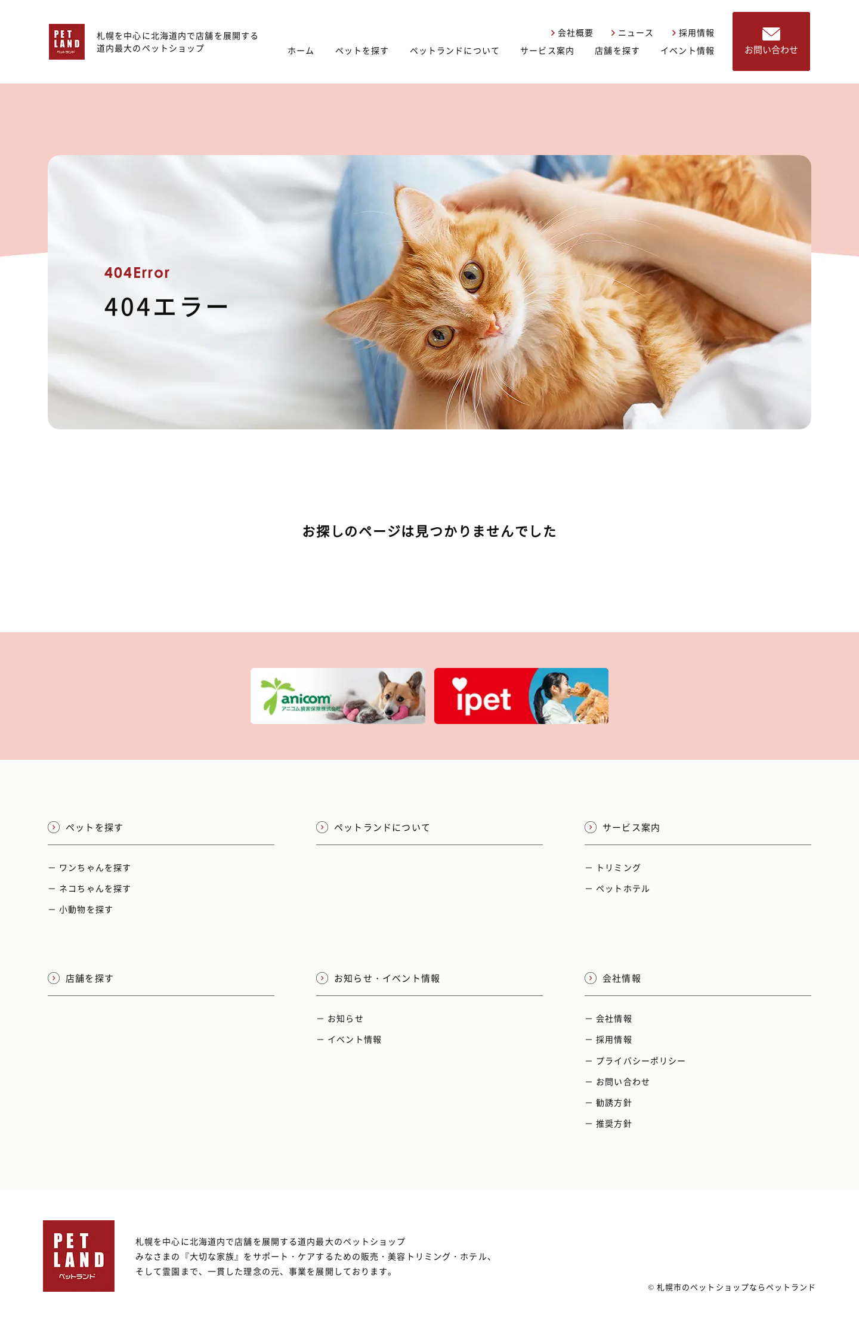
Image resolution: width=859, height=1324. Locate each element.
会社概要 (572, 32)
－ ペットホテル (617, 888)
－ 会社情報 (608, 1018)
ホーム (301, 50)
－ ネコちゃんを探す (89, 888)
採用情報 (693, 32)
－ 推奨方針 (608, 1123)
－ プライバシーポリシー (635, 1060)
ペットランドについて (455, 50)
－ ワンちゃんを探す (89, 867)
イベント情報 (687, 50)
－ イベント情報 (349, 1039)
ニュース (632, 32)
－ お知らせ (340, 1018)
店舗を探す (617, 50)
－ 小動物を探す (80, 909)
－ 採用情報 (608, 1039)
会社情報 (613, 978)
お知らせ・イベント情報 (378, 978)
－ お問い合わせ (617, 1081)
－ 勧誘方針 (608, 1102)
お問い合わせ (771, 41)
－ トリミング (613, 867)
